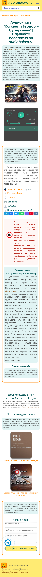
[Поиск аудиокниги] (21, 8)
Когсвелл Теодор (15, 193)
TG (6, 213)
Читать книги (24, 573)
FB (11, 213)
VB (27, 213)
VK (36, 213)
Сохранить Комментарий (21, 548)
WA (21, 213)
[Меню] (37, 3)
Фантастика (13, 49)
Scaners (11, 197)
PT (31, 213)
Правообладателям (9, 571)
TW (16, 213)
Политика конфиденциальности (13, 572)
